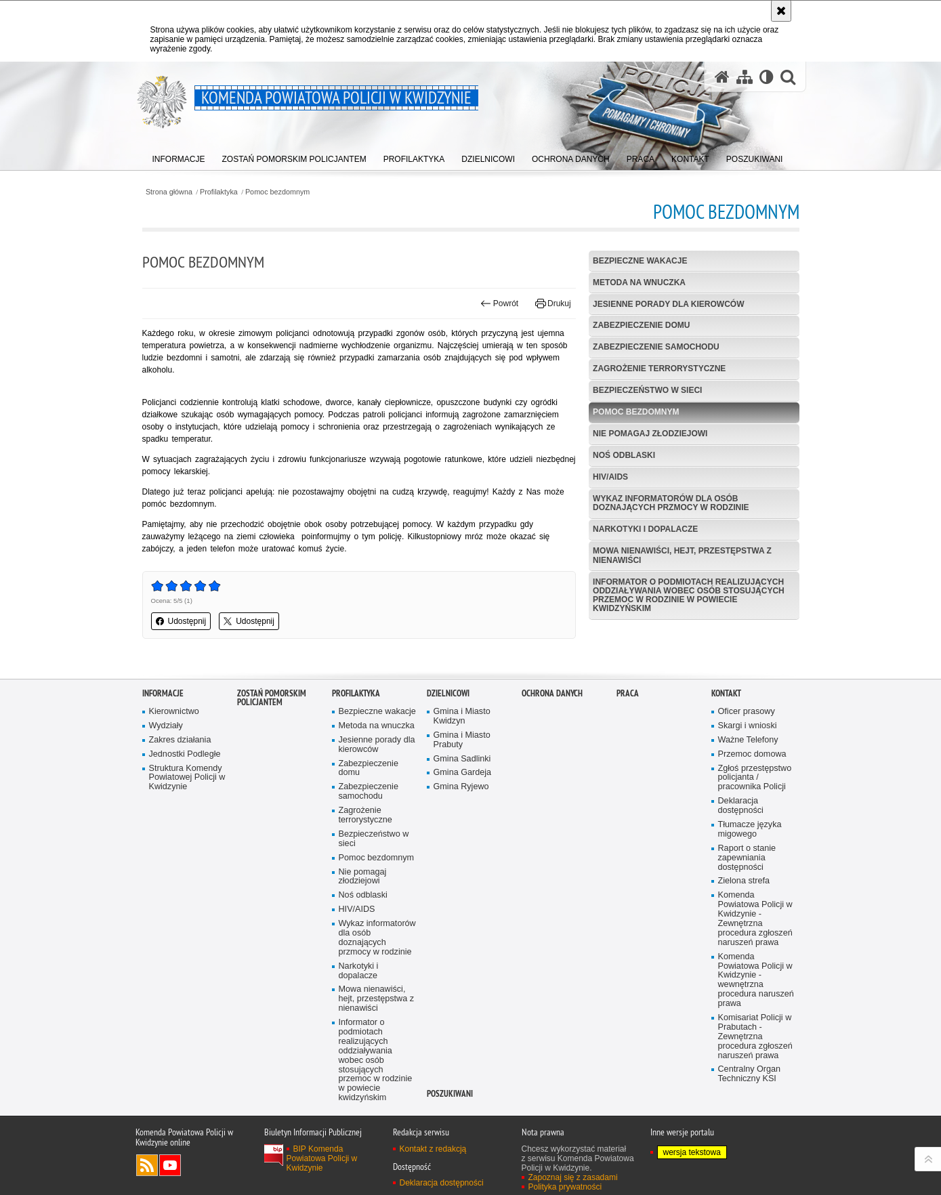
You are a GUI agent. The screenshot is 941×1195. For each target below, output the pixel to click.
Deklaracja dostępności (741, 855)
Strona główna (169, 192)
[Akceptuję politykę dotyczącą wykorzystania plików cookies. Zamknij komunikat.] (781, 11)
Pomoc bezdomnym (277, 192)
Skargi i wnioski (747, 775)
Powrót (499, 303)
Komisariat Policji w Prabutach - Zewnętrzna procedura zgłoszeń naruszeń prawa (755, 1086)
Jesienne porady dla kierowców (668, 304)
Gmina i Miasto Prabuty (462, 789)
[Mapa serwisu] (744, 76)
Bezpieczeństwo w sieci (647, 390)
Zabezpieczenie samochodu (656, 347)
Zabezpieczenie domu (641, 325)
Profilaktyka (219, 192)
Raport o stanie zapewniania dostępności (747, 907)
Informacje (163, 743)
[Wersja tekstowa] (766, 76)
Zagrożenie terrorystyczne (659, 368)
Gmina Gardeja (463, 822)
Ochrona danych (552, 743)
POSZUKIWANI (450, 1143)
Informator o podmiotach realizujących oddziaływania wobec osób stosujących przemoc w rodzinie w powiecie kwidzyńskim (689, 595)
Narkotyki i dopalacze (645, 529)
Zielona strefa (744, 930)
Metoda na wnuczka (639, 282)
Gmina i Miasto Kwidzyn (462, 766)
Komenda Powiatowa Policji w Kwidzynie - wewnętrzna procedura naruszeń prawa (756, 1029)
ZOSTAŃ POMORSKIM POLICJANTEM (271, 747)
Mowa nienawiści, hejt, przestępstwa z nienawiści (682, 555)
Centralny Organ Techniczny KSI (749, 1123)
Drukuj (553, 303)
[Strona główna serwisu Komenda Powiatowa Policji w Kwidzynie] (722, 76)
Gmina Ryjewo (461, 836)
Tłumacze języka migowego (750, 879)
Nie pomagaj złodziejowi (650, 433)
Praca (627, 743)
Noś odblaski (624, 455)
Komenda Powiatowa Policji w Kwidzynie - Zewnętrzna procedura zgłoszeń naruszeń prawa (755, 968)
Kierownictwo (174, 761)
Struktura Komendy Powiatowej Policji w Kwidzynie (187, 827)
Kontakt (726, 743)
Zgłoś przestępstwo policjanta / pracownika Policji (755, 827)
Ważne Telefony (748, 789)
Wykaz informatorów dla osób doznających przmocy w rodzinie (671, 503)
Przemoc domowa (752, 803)
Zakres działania (180, 789)
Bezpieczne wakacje (640, 261)
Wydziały (166, 775)
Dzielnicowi (448, 743)
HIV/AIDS (610, 477)
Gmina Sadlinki (462, 807)
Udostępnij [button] (181, 621)
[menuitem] (178, 156)
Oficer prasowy (746, 761)
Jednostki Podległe (185, 803)
